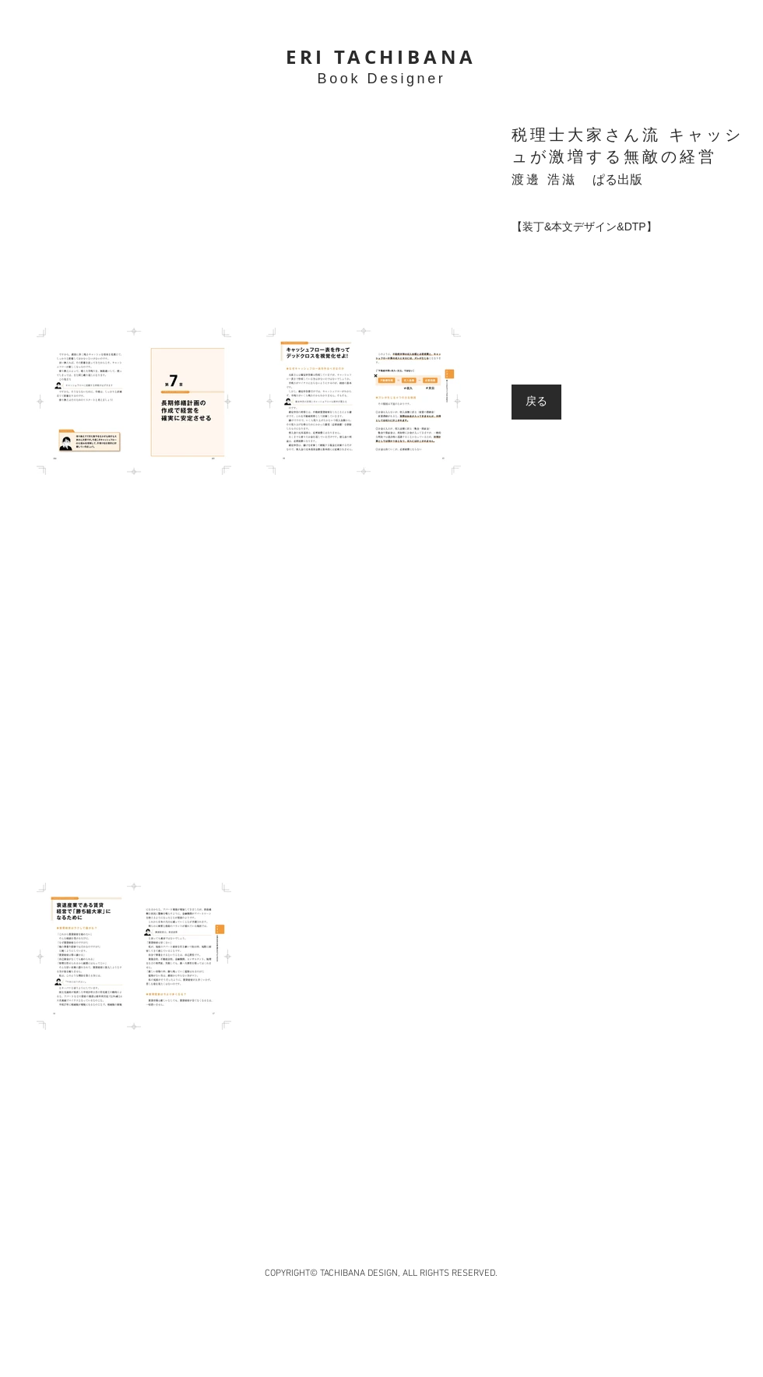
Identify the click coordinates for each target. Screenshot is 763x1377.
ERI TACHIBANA (381, 57)
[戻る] (536, 402)
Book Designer (382, 78)
